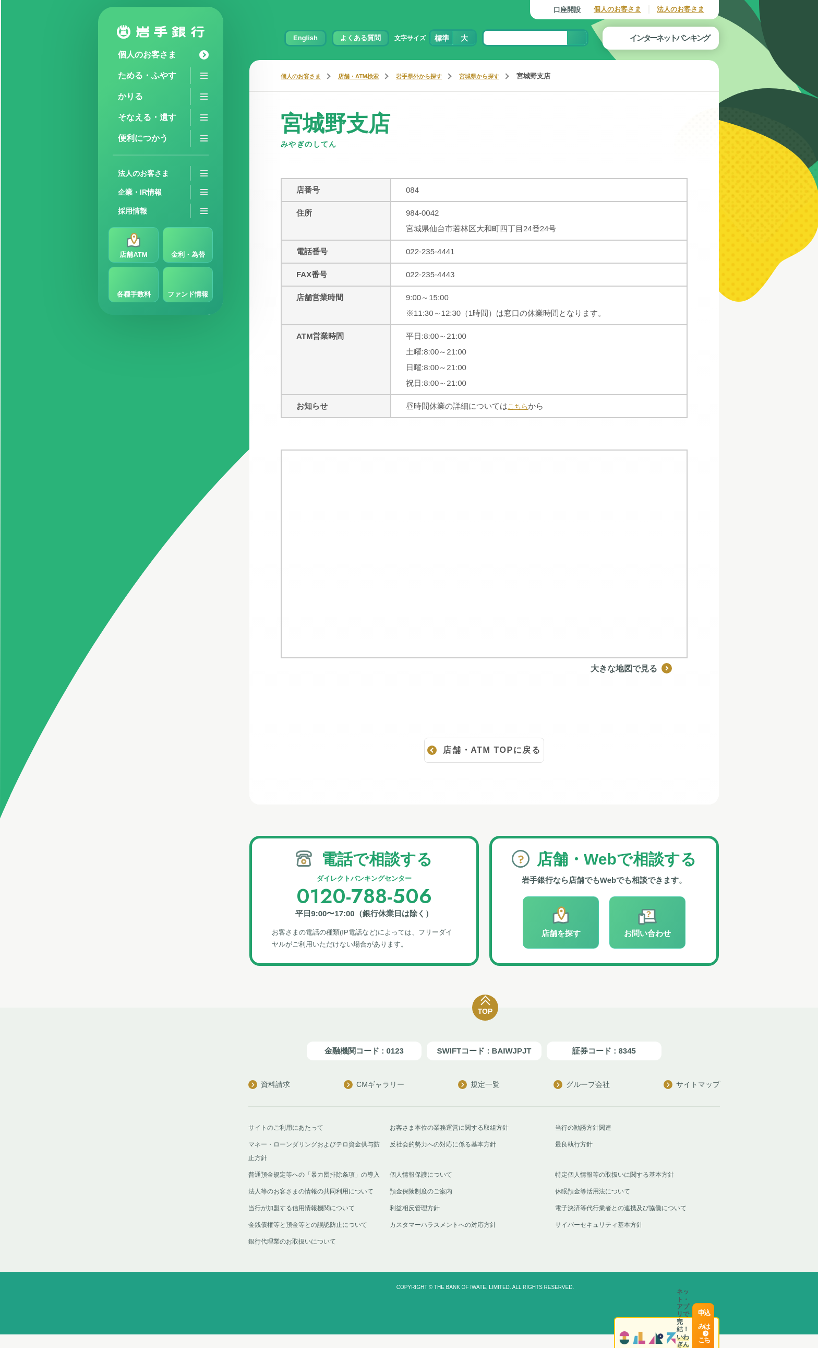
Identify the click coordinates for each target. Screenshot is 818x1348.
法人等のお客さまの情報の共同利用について (316, 1205)
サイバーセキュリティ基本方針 (602, 1238)
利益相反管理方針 (417, 1221)
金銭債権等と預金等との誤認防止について (312, 1238)
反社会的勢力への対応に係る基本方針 (447, 1144)
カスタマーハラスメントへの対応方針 (447, 1238)
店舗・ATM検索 (369, 76)
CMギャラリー (374, 1084)
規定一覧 (479, 1084)
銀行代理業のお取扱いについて (295, 1255)
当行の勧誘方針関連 (585, 1127)
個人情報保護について (424, 1174)
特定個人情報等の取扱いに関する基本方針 (619, 1174)
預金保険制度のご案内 (424, 1205)
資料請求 (269, 1084)
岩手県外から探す (438, 76)
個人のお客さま (617, 9)
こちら (519, 405)
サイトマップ (692, 1084)
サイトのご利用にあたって (289, 1127)
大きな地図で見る (647, 668)
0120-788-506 (364, 895)
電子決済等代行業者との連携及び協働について (626, 1221)
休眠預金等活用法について (595, 1205)
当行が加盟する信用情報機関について (306, 1221)
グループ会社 (582, 1084)
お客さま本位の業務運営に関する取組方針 (454, 1127)
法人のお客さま (680, 9)
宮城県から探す (506, 76)
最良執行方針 (575, 1144)
